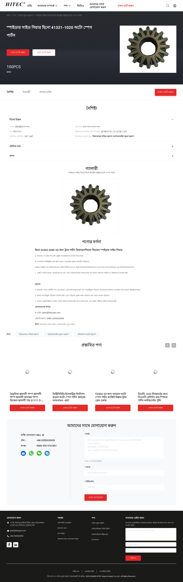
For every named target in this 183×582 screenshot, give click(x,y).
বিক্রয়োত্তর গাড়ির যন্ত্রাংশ (48, 324)
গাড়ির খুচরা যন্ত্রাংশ (98, 523)
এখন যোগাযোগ (95, 497)
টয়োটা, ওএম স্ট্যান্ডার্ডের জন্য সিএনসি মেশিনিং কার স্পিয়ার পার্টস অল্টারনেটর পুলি (153, 397)
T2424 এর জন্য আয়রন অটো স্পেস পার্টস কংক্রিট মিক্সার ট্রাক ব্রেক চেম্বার (111, 397)
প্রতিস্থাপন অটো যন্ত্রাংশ (86, 334)
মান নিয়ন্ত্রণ (61, 533)
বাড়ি (8, 15)
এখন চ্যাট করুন (18, 52)
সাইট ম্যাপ (76, 571)
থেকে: (88, 467)
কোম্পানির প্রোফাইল (64, 523)
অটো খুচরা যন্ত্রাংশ (25, 15)
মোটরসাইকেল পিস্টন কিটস (101, 529)
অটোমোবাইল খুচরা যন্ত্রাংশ (66, 324)
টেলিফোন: (90, 481)
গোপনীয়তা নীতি (104, 571)
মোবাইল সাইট (89, 571)
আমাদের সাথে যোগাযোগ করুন (68, 539)
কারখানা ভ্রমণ (62, 528)
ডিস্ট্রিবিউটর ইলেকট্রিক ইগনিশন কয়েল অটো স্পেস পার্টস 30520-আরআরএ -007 (69, 397)
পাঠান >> (133, 558)
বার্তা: (88, 434)
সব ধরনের (95, 540)
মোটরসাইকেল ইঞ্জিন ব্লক (100, 534)
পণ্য (14, 15)
